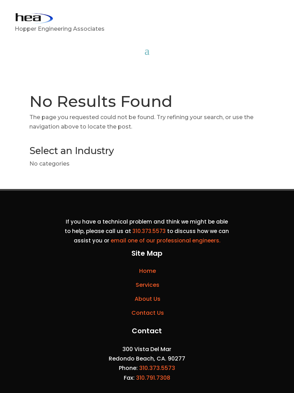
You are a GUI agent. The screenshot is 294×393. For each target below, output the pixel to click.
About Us (147, 299)
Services (147, 285)
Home (147, 271)
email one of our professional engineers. (165, 240)
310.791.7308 (153, 378)
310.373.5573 (149, 231)
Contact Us (147, 313)
